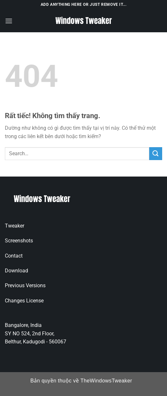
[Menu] (9, 21)
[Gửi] (155, 153)
